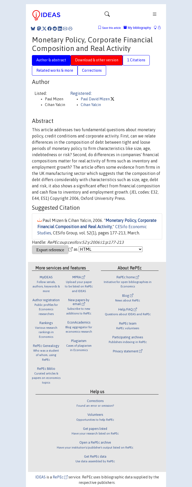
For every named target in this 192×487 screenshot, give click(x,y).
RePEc (60, 477)
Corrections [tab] (92, 70)
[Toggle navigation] (107, 15)
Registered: (81, 93)
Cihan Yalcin (91, 105)
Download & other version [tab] (96, 60)
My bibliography (137, 28)
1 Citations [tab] (136, 60)
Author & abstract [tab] (51, 60)
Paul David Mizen (96, 99)
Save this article (111, 28)
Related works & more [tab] (54, 70)
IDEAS (40, 477)
